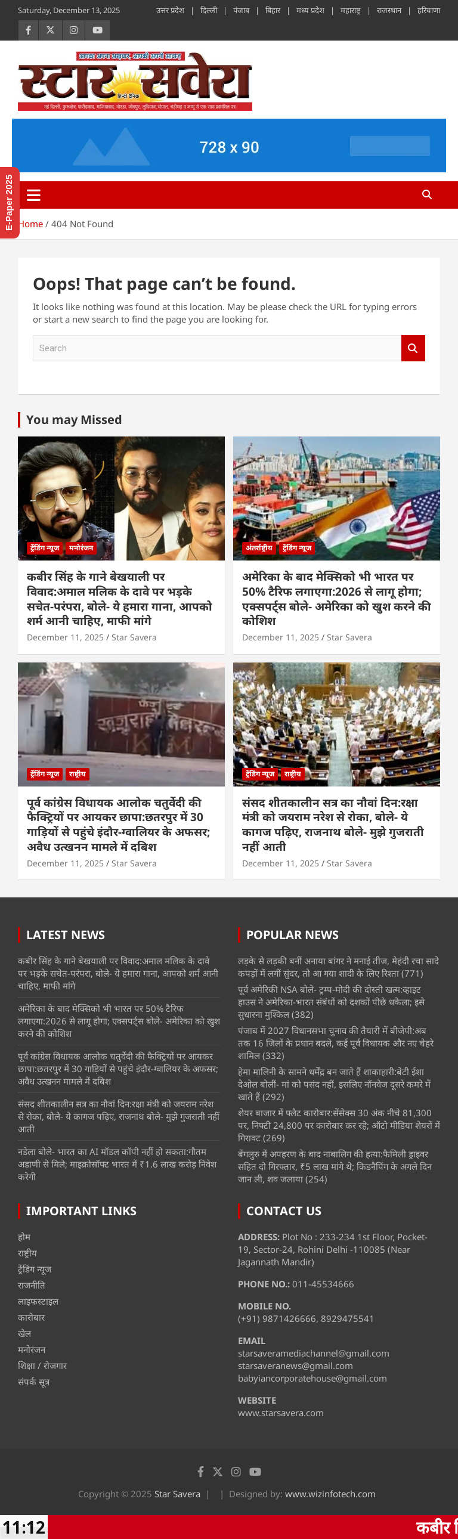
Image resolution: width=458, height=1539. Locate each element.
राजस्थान (389, 10)
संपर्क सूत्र (33, 1382)
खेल (24, 1333)
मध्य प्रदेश (310, 10)
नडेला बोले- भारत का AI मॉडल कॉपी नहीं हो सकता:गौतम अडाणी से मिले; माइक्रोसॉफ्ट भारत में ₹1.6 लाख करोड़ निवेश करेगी (117, 1163)
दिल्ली (208, 10)
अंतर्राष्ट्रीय (259, 548)
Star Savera (134, 637)
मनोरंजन (81, 548)
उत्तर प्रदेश (170, 10)
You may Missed (74, 419)
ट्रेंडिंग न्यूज (44, 548)
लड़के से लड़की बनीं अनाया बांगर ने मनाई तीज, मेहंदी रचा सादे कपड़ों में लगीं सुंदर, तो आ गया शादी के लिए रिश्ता (338, 967)
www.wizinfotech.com (330, 1494)
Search (413, 348)
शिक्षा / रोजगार (42, 1365)
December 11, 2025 (65, 637)
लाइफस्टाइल (38, 1301)
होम (24, 1237)
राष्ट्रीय (77, 774)
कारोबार (31, 1317)
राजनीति (31, 1285)
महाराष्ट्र (351, 10)
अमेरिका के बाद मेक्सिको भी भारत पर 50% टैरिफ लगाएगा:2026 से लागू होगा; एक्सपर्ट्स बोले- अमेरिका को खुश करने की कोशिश (336, 598)
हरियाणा (428, 10)
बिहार (272, 10)
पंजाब (241, 10)
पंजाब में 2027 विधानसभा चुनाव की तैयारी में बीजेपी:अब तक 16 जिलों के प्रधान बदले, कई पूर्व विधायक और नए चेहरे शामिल (336, 1042)
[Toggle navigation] (33, 195)
